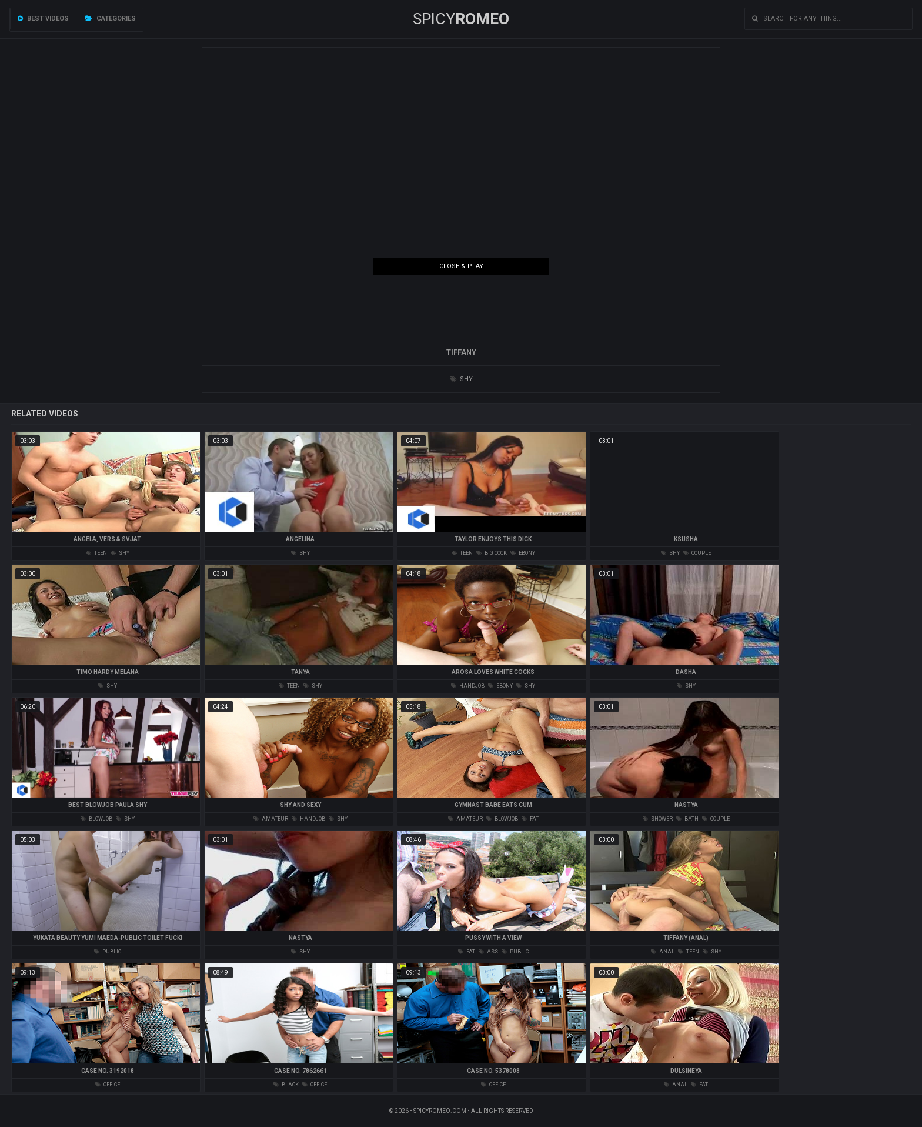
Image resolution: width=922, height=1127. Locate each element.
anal (662, 952)
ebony (522, 553)
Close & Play (461, 266)
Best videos (43, 18)
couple (697, 553)
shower (658, 819)
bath (687, 819)
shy (461, 379)
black (286, 1085)
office (107, 1085)
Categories (110, 18)
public (107, 952)
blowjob (96, 819)
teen (96, 553)
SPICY (461, 18)
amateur (270, 819)
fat (530, 819)
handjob (468, 686)
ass (488, 952)
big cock (491, 553)
